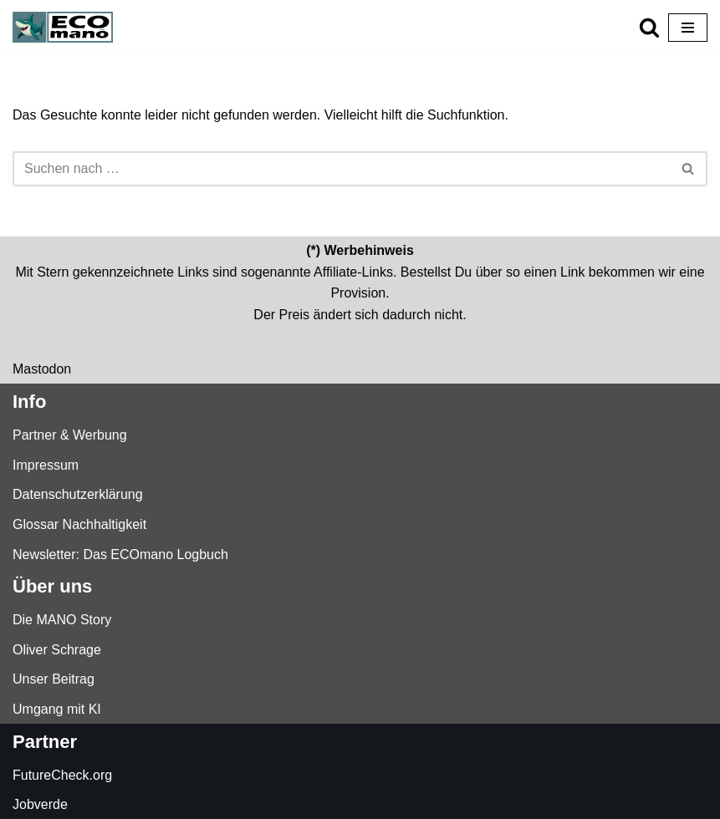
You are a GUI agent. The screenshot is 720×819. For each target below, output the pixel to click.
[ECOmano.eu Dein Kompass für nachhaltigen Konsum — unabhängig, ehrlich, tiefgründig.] (67, 27)
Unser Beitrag (53, 679)
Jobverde (40, 804)
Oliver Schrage (57, 650)
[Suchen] (649, 27)
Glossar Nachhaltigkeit (79, 524)
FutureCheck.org (62, 775)
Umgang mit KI (57, 709)
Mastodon (42, 369)
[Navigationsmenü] (687, 27)
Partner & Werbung (70, 435)
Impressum (46, 465)
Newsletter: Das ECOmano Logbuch (120, 554)
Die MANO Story (62, 620)
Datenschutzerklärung (78, 494)
